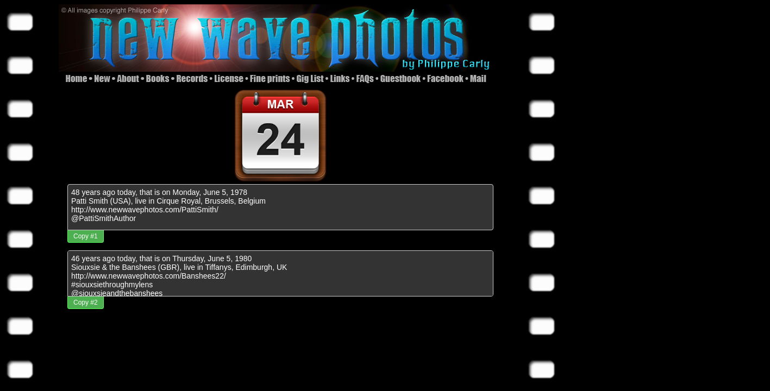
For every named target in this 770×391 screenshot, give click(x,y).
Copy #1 (85, 236)
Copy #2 (85, 302)
